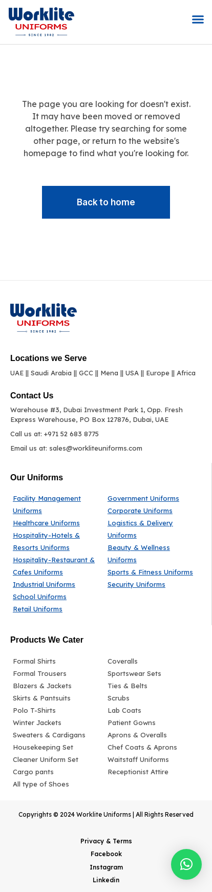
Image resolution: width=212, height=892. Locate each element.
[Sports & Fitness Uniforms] (151, 572)
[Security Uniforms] (151, 584)
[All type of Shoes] (57, 784)
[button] (198, 19)
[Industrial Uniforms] (57, 584)
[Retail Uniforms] (57, 609)
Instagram (106, 867)
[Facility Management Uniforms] (57, 504)
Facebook (106, 854)
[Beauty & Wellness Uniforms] (151, 553)
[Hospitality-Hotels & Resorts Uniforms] (57, 541)
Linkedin (106, 880)
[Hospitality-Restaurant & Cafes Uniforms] (57, 566)
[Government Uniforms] (151, 498)
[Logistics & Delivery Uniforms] (151, 529)
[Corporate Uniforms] (151, 510)
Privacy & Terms (106, 841)
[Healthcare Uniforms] (57, 523)
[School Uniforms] (57, 596)
